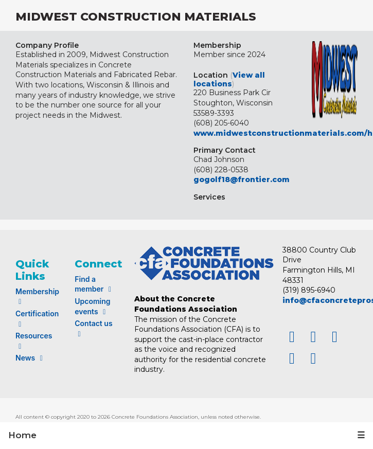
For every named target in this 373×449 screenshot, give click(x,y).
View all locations (229, 79)
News (30, 357)
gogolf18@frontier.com (241, 179)
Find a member (94, 284)
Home (22, 435)
